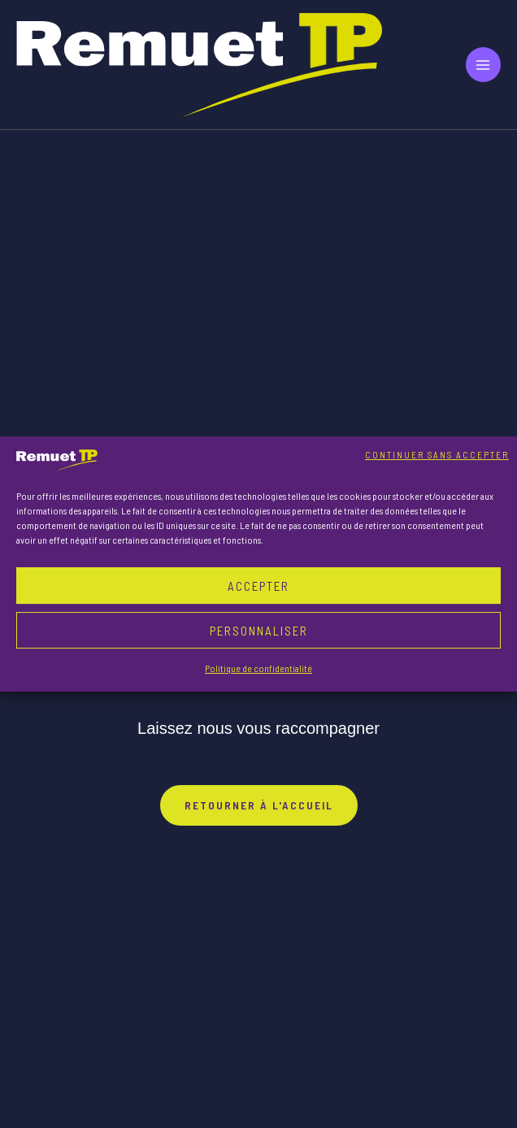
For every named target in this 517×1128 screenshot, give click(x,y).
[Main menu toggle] (483, 64)
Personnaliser (259, 630)
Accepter (258, 586)
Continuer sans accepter (437, 454)
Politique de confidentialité (258, 668)
